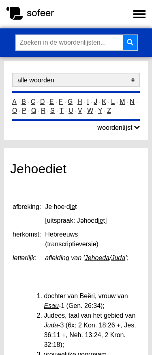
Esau (51, 305)
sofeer (40, 12)
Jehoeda (97, 257)
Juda (118, 257)
